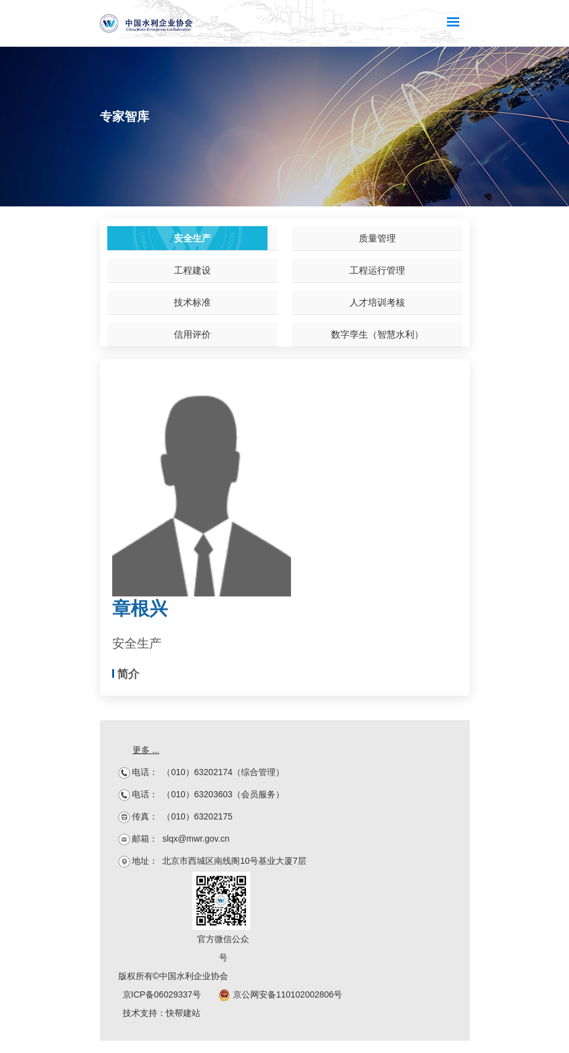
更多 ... (146, 750)
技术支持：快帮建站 (161, 1013)
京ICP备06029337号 (162, 994)
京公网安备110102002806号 (280, 994)
